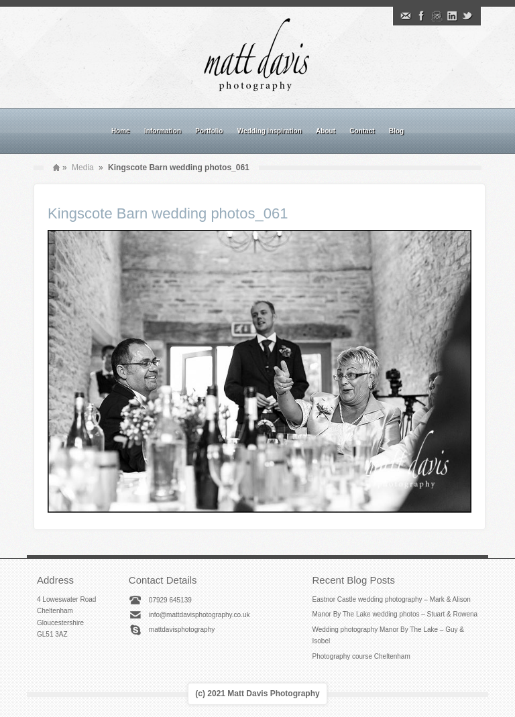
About (325, 131)
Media (83, 167)
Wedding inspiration (269, 131)
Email (405, 16)
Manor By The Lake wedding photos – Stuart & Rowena (395, 614)
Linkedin (452, 16)
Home (120, 131)
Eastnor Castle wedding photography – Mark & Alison (391, 599)
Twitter (467, 16)
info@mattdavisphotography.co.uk (199, 614)
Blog (396, 131)
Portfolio (209, 131)
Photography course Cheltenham (361, 656)
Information (162, 131)
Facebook (421, 16)
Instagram (436, 16)
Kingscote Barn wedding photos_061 (168, 213)
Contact (361, 131)
